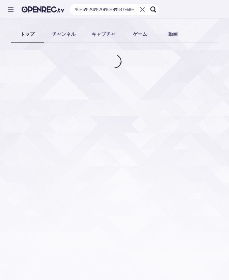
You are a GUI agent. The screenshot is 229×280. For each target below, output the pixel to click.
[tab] (27, 34)
